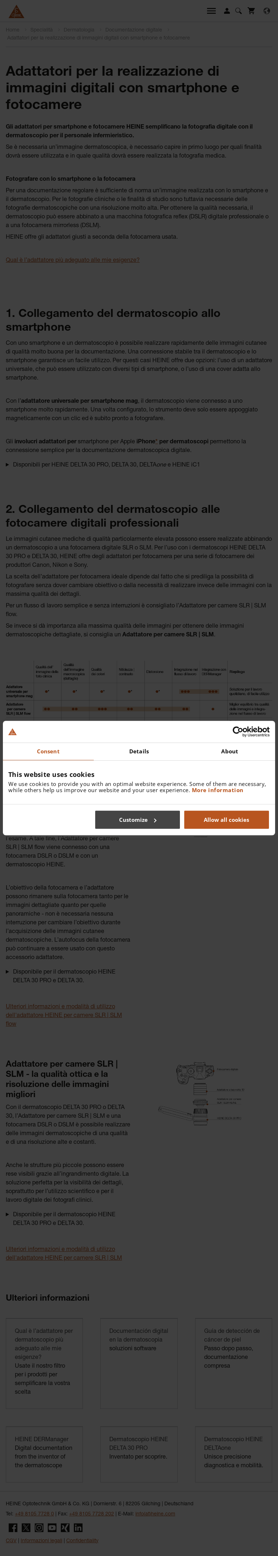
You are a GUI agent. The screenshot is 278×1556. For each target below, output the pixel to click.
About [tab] (229, 751)
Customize (137, 819)
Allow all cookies (226, 819)
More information (218, 790)
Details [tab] (139, 751)
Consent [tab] (48, 751)
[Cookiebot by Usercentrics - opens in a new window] (238, 731)
